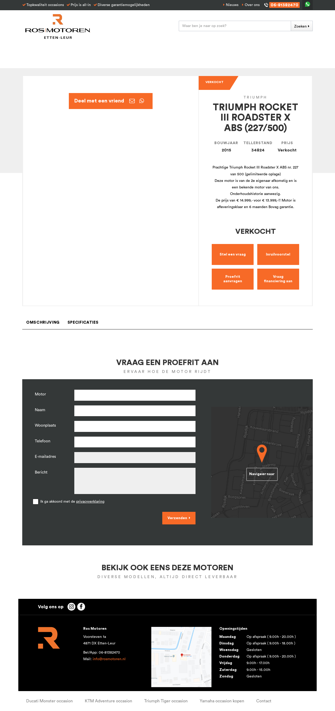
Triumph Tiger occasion (166, 701)
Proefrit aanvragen (232, 279)
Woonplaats (45, 425)
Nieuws (232, 5)
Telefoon (42, 441)
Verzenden (177, 518)
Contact (263, 701)
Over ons (252, 5)
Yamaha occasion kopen (222, 701)
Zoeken (300, 26)
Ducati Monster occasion (49, 701)
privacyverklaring (90, 501)
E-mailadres (45, 457)
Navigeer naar (262, 474)
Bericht (41, 472)
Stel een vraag (233, 254)
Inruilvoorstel (278, 254)
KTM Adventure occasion (108, 701)
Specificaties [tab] (83, 322)
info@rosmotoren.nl (109, 659)
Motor (40, 394)
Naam (40, 410)
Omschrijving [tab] (43, 322)
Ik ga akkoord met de (72, 501)
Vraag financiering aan (278, 279)
